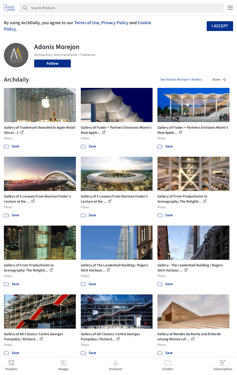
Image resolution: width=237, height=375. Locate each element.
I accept (220, 26)
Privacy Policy (115, 23)
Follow (52, 63)
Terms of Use (86, 23)
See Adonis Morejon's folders (181, 79)
